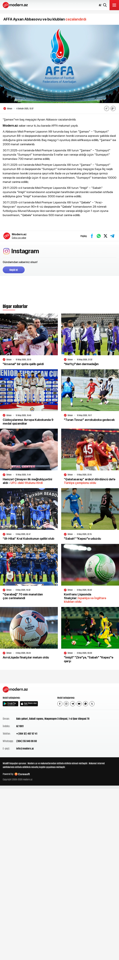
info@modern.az (25, 748)
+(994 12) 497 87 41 (26, 734)
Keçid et (13, 270)
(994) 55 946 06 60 (26, 741)
